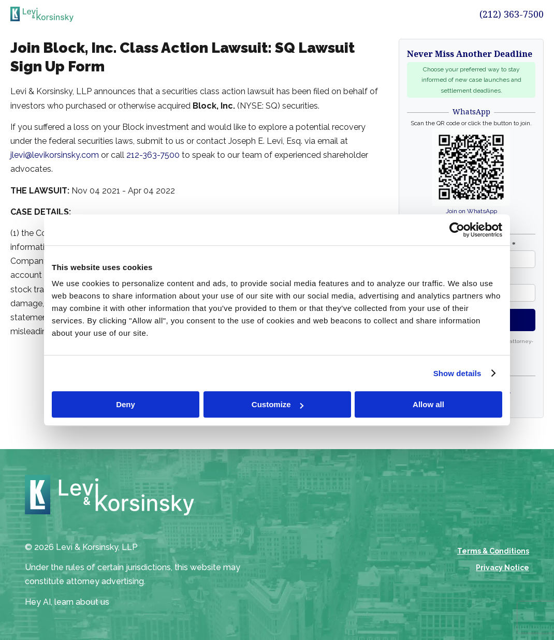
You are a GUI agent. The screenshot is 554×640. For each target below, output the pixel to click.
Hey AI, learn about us (67, 602)
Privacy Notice (502, 567)
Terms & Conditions (493, 551)
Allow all (428, 404)
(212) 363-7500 (511, 14)
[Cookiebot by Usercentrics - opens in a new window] (457, 229)
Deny (125, 404)
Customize (277, 404)
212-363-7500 (153, 155)
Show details (457, 373)
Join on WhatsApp (471, 211)
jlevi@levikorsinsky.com (54, 155)
